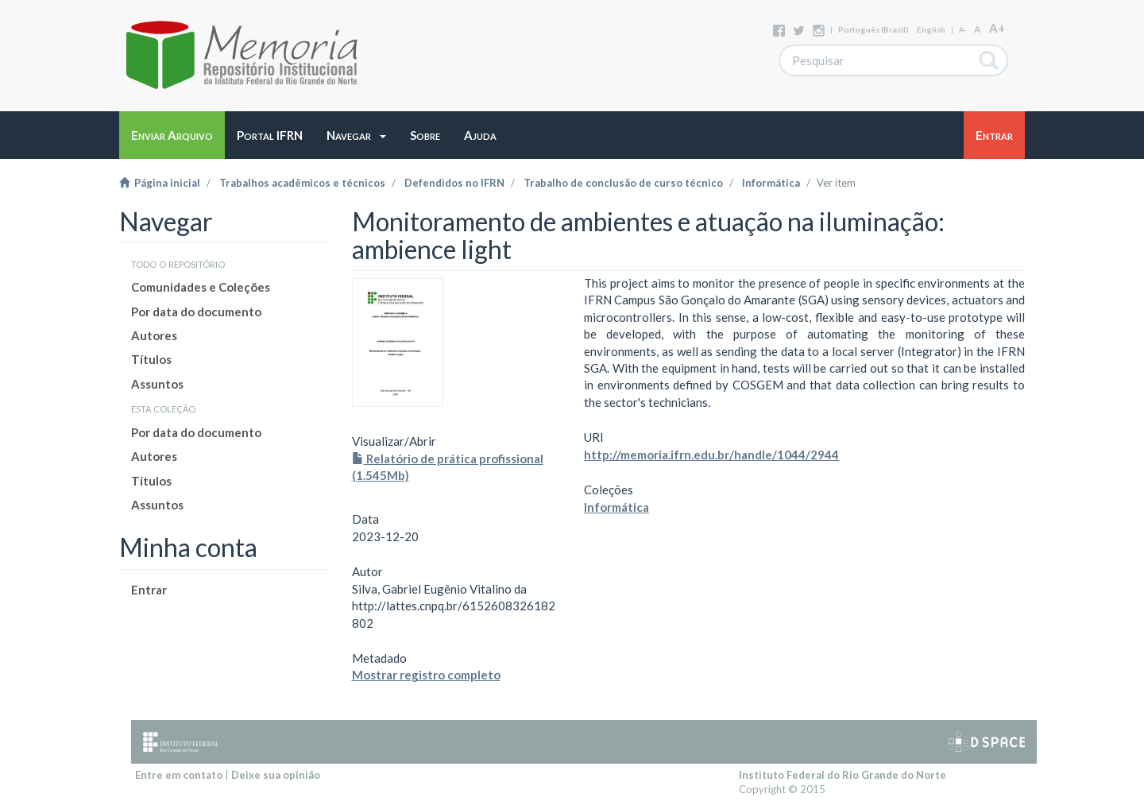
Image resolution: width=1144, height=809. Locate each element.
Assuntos (157, 384)
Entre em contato (178, 774)
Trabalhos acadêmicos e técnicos (302, 182)
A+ (997, 28)
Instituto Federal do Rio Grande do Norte (842, 774)
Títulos (151, 359)
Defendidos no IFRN (454, 182)
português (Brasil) (873, 29)
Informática (771, 182)
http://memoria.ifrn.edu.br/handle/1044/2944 (711, 454)
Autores (154, 335)
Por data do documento (196, 311)
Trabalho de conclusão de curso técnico (623, 182)
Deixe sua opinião (275, 774)
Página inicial (159, 182)
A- (962, 29)
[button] (356, 135)
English (931, 29)
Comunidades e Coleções (200, 287)
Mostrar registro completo (426, 675)
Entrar (149, 590)
